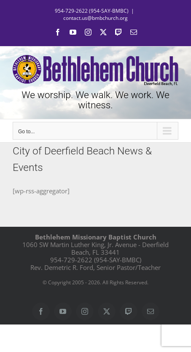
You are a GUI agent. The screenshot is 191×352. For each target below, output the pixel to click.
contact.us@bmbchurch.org (95, 18)
